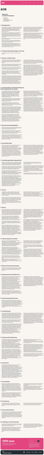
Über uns (22, 2)
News (41, 2)
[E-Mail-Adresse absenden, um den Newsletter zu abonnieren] (38, 441)
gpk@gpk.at (9, 453)
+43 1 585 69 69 (4, 453)
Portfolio (30, 2)
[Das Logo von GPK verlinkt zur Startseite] (3, 2)
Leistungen (26, 2)
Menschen (34, 2)
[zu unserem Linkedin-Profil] (24, 452)
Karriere (38, 2)
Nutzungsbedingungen (37, 446)
